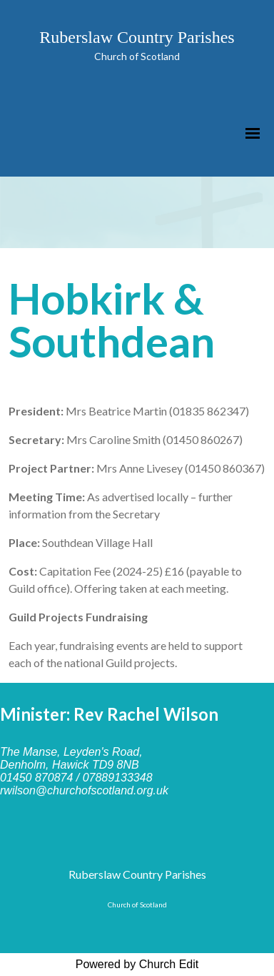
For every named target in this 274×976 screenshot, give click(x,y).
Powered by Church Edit (137, 964)
